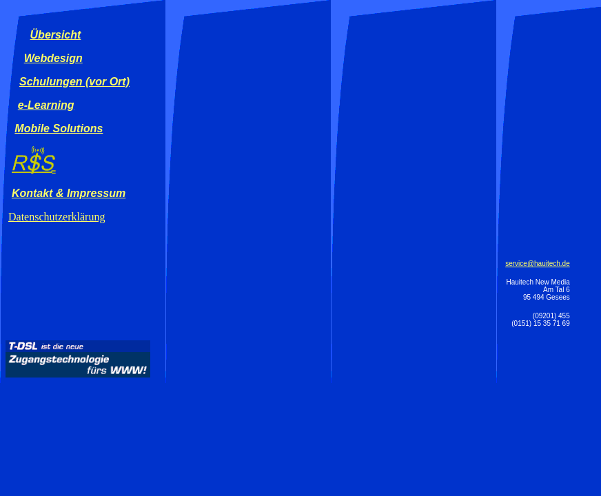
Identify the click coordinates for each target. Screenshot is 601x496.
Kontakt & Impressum (68, 193)
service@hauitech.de (537, 263)
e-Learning (46, 105)
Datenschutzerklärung (56, 217)
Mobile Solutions (58, 128)
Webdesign (53, 58)
